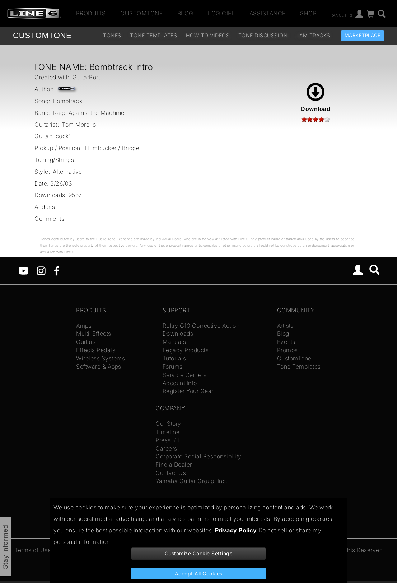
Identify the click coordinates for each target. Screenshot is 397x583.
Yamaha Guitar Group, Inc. (191, 481)
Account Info (180, 383)
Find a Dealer (173, 464)
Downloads (178, 333)
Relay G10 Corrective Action (201, 325)
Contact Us (170, 472)
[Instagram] (41, 270)
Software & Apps (98, 366)
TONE (42, 35)
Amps (84, 325)
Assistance (267, 13)
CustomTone (141, 13)
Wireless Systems (100, 358)
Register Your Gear (188, 391)
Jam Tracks (313, 35)
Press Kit (167, 440)
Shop (308, 13)
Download (315, 97)
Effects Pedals (95, 350)
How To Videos (208, 35)
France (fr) (340, 15)
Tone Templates (153, 35)
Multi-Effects (93, 333)
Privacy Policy (236, 530)
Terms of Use (32, 550)
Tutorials (174, 358)
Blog (185, 13)
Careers (166, 448)
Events (286, 341)
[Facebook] (57, 270)
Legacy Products (186, 350)
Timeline (167, 431)
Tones (112, 35)
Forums (173, 366)
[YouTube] (24, 270)
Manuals (174, 341)
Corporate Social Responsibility (198, 456)
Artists (285, 325)
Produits (91, 13)
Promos (287, 350)
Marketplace (363, 35)
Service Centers (185, 374)
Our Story (168, 423)
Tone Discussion (263, 35)
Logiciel (221, 13)
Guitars (86, 341)
